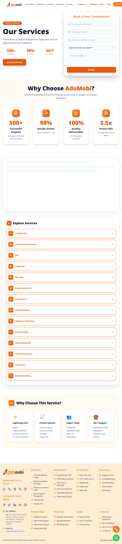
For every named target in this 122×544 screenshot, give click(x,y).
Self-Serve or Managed (60, 484)
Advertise (60, 4)
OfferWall (93, 4)
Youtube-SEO (37, 500)
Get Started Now (14, 62)
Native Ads (82, 486)
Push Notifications (85, 479)
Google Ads (37, 504)
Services (70, 4)
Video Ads (82, 490)
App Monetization (62, 521)
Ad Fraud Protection (63, 489)
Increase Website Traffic (39, 476)
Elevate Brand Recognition (37, 495)
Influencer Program (40, 524)
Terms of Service (84, 521)
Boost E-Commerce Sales (40, 488)
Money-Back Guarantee (105, 518)
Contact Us (105, 531)
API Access (104, 490)
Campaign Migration (63, 493)
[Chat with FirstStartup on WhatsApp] (116, 537)
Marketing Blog (106, 483)
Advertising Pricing (62, 496)
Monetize (40, 4)
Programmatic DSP (62, 475)
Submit (91, 69)
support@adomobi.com (15, 531)
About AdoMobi (106, 523)
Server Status (105, 486)
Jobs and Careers (107, 527)
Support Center (106, 475)
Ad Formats (29, 4)
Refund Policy (83, 517)
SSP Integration (61, 524)
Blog (109, 4)
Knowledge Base (107, 479)
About (102, 4)
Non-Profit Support (40, 521)
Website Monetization (64, 517)
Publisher (50, 4)
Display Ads (83, 483)
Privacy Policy (83, 524)
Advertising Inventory (64, 479)
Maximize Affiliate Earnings (39, 482)
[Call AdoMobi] (116, 529)
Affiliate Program (39, 517)
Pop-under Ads (84, 475)
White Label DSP (39, 528)
